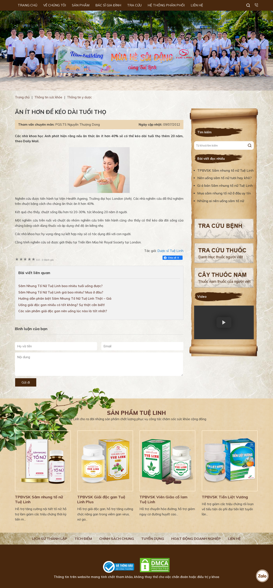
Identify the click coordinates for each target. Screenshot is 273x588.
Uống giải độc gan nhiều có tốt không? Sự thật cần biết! (61, 305)
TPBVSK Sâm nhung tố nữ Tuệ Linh (225, 170)
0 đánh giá (45, 259)
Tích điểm (83, 538)
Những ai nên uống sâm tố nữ (221, 201)
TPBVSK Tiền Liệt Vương (225, 497)
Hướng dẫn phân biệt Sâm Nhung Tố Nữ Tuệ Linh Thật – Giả (64, 298)
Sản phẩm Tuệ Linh (136, 412)
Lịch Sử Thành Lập (49, 538)
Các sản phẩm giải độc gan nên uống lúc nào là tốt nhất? (62, 311)
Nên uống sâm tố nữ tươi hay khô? (224, 178)
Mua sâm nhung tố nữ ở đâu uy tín (224, 193)
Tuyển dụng (152, 538)
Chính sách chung (116, 538)
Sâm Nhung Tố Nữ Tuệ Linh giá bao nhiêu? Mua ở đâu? (60, 292)
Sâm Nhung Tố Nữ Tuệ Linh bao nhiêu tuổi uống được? (60, 286)
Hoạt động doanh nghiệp (196, 538)
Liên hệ (234, 538)
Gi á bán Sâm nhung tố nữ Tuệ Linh (225, 185)
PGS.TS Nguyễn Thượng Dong (77, 124)
